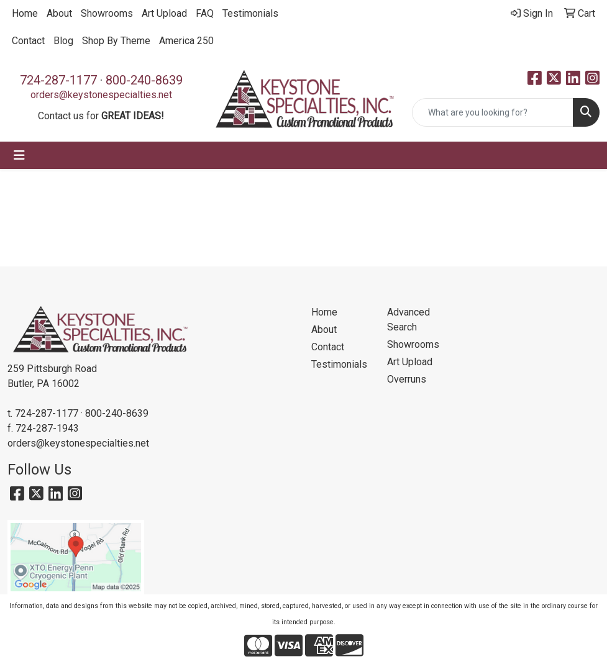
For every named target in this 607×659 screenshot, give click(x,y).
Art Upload (164, 13)
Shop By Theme (116, 41)
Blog (63, 41)
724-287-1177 (58, 80)
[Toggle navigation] (19, 155)
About (59, 13)
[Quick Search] (492, 112)
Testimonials (250, 13)
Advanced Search (408, 319)
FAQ (205, 13)
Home (25, 13)
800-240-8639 (144, 80)
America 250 (186, 41)
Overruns (406, 379)
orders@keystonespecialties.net (101, 95)
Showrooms (107, 13)
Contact (28, 41)
